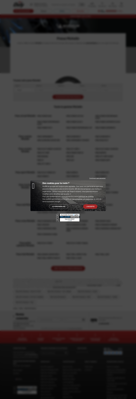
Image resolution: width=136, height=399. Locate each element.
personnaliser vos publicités (82, 199)
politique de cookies (86, 196)
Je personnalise (58, 206)
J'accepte (90, 206)
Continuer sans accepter (97, 178)
